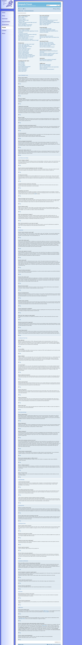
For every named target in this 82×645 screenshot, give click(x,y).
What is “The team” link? (44, 24)
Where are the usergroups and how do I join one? (49, 20)
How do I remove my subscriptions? (46, 55)
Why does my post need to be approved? (25, 56)
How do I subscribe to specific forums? (47, 54)
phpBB (35, 193)
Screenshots (5, 24)
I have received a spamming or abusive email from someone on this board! (49, 32)
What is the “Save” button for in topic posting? (26, 55)
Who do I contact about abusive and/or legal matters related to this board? (49, 67)
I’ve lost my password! (22, 23)
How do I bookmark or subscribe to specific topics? (49, 53)
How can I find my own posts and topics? (47, 46)
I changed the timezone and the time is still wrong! (27, 34)
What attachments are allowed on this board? (48, 59)
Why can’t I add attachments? (23, 52)
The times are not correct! (23, 33)
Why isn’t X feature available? (45, 65)
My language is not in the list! (23, 35)
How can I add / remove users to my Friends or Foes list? (49, 38)
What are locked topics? (22, 70)
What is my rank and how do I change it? (25, 39)
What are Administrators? (44, 16)
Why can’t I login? (21, 21)
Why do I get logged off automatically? (25, 24)
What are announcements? (23, 67)
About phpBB (46, 611)
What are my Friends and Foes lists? (46, 36)
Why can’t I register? (22, 19)
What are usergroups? (44, 19)
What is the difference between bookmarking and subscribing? (48, 51)
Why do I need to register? (23, 16)
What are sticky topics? (22, 68)
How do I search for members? (45, 45)
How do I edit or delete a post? (23, 45)
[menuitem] (24, 9)
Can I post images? (21, 65)
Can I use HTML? (21, 63)
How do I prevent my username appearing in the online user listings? (28, 32)
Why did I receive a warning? (23, 53)
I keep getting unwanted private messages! (47, 29)
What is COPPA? (21, 17)
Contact (4, 30)
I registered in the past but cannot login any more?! (27, 22)
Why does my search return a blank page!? (47, 44)
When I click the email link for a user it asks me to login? (28, 40)
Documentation (6, 21)
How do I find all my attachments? (46, 60)
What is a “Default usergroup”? (45, 23)
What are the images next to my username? (26, 36)
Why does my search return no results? (47, 43)
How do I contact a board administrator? (47, 69)
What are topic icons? (22, 71)
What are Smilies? (21, 64)
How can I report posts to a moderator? (25, 54)
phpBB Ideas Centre (21, 618)
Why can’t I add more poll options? (24, 48)
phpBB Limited (45, 610)
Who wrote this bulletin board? (45, 64)
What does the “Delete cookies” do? (24, 25)
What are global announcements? (24, 66)
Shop (3, 15)
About (3, 33)
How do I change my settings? (23, 29)
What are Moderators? (44, 17)
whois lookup (44, 625)
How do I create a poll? (22, 47)
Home (3, 12)
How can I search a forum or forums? (46, 42)
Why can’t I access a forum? (23, 51)
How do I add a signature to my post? (25, 46)
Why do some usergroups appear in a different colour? (49, 22)
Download (4, 18)
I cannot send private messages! (45, 28)
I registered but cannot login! (23, 20)
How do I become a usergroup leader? (47, 21)
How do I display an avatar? (23, 37)
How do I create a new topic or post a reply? (26, 44)
